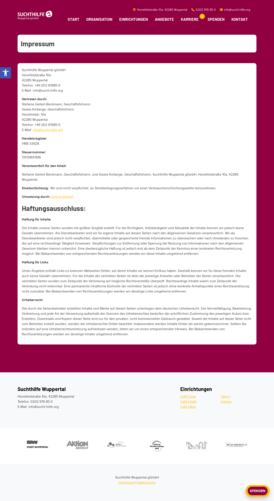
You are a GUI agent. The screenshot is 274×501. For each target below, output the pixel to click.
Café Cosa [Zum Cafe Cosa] (188, 396)
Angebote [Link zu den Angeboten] (164, 19)
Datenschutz (146, 482)
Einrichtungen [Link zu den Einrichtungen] (133, 19)
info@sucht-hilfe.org (48, 130)
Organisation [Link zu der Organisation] (99, 19)
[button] (5, 72)
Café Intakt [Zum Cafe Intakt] (188, 402)
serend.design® (62, 197)
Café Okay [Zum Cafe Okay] (188, 407)
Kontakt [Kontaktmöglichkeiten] (239, 19)
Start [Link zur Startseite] (73, 19)
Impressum (126, 482)
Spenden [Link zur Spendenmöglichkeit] (216, 19)
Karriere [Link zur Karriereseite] (191, 18)
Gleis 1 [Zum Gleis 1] (225, 396)
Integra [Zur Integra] (226, 402)
